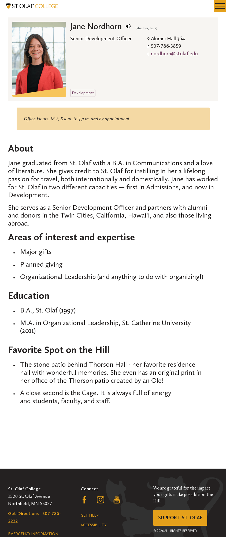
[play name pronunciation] (128, 26)
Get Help (89, 515)
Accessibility (93, 525)
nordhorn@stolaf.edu (174, 53)
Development (83, 92)
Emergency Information (33, 534)
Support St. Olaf (180, 518)
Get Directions (23, 513)
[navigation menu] (220, 6)
